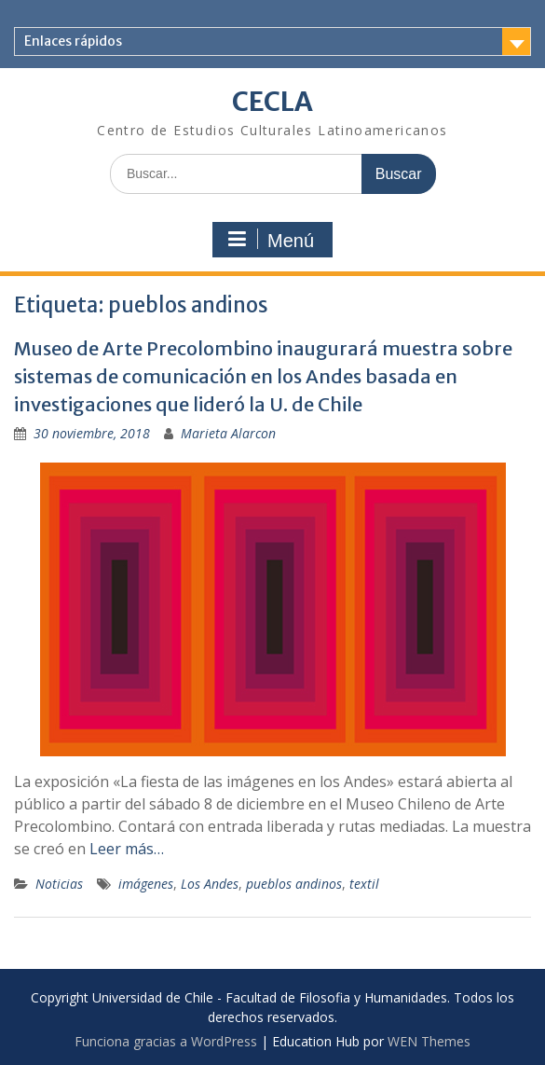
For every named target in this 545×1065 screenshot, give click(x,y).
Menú (270, 239)
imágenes (145, 883)
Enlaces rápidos (73, 41)
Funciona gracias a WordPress (166, 1041)
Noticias (59, 883)
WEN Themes (429, 1041)
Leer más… (126, 848)
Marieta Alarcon (228, 433)
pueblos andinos (294, 883)
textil (364, 883)
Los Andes (209, 883)
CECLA (272, 101)
